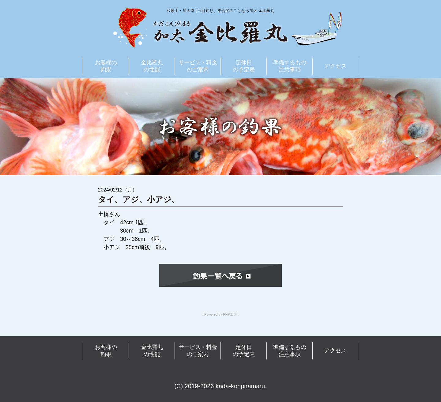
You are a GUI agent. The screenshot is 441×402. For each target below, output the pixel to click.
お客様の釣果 (106, 66)
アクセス (335, 66)
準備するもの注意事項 (289, 66)
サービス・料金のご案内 (198, 66)
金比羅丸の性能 (152, 66)
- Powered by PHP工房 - (220, 314)
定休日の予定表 (244, 66)
